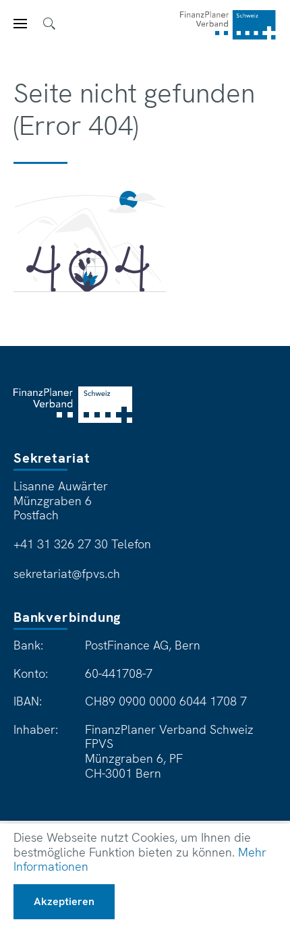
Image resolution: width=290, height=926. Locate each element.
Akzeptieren (64, 901)
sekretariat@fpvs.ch (66, 574)
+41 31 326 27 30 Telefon (82, 544)
